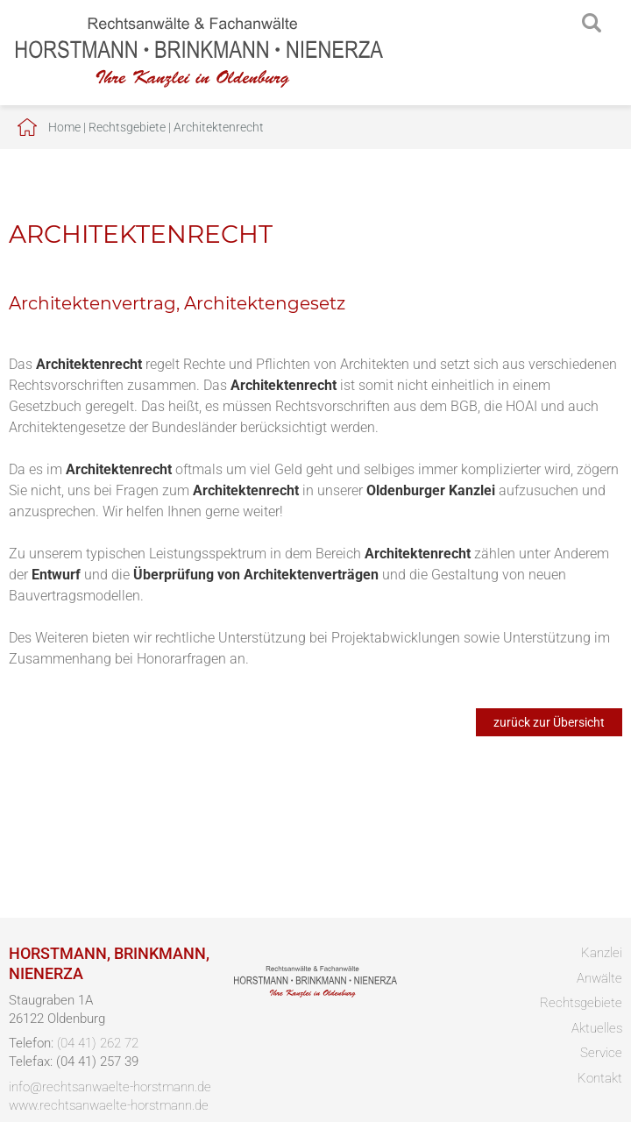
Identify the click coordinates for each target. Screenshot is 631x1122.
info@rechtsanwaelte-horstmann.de (110, 1087)
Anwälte (599, 978)
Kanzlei (601, 953)
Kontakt (600, 1078)
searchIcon (591, 23)
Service (601, 1053)
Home (64, 127)
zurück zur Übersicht (549, 722)
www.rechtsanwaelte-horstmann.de (109, 1105)
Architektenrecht (219, 127)
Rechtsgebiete (127, 127)
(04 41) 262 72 (97, 1043)
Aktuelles (596, 1028)
